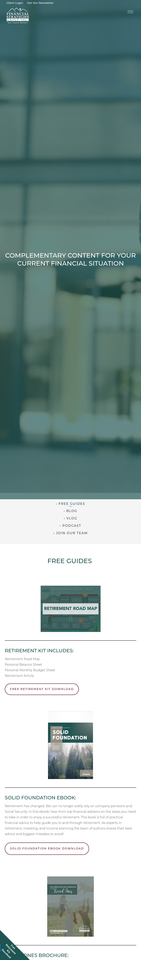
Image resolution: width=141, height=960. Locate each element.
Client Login (14, 2)
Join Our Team (72, 533)
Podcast (72, 526)
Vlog (72, 518)
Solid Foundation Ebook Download (47, 848)
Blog (71, 511)
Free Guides (72, 504)
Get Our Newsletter (40, 2)
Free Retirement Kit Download (42, 689)
